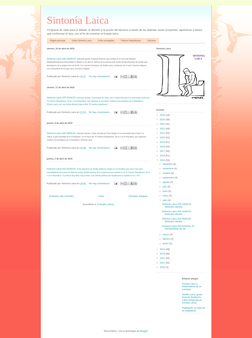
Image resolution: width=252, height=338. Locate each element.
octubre (167, 173)
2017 (163, 151)
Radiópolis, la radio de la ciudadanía (193, 309)
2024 (163, 119)
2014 (163, 249)
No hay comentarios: (100, 76)
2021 (163, 133)
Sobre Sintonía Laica (82, 40)
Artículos (151, 40)
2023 (163, 124)
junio (165, 191)
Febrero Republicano (131, 40)
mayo (166, 195)
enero (166, 243)
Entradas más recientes (62, 196)
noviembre (168, 168)
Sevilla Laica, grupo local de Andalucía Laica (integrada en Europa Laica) (192, 298)
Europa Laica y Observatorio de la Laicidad (191, 286)
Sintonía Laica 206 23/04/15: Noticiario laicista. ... (177, 205)
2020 (163, 137)
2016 (163, 155)
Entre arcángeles (106, 40)
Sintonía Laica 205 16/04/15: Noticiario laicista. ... (177, 213)
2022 (163, 128)
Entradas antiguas (138, 196)
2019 (163, 142)
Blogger (144, 331)
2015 (163, 160)
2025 (163, 115)
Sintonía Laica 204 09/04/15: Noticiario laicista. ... (177, 220)
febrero (167, 239)
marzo (166, 234)
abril (165, 200)
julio (165, 186)
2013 (163, 253)
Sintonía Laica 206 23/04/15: (62, 58)
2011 (163, 262)
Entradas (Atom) (105, 204)
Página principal (57, 40)
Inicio (101, 196)
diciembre (168, 164)
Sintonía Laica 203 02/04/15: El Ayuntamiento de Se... (178, 227)
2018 (163, 146)
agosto (166, 182)
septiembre (169, 177)
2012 (163, 258)
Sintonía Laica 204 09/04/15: (62, 133)
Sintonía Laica (78, 20)
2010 (163, 267)
